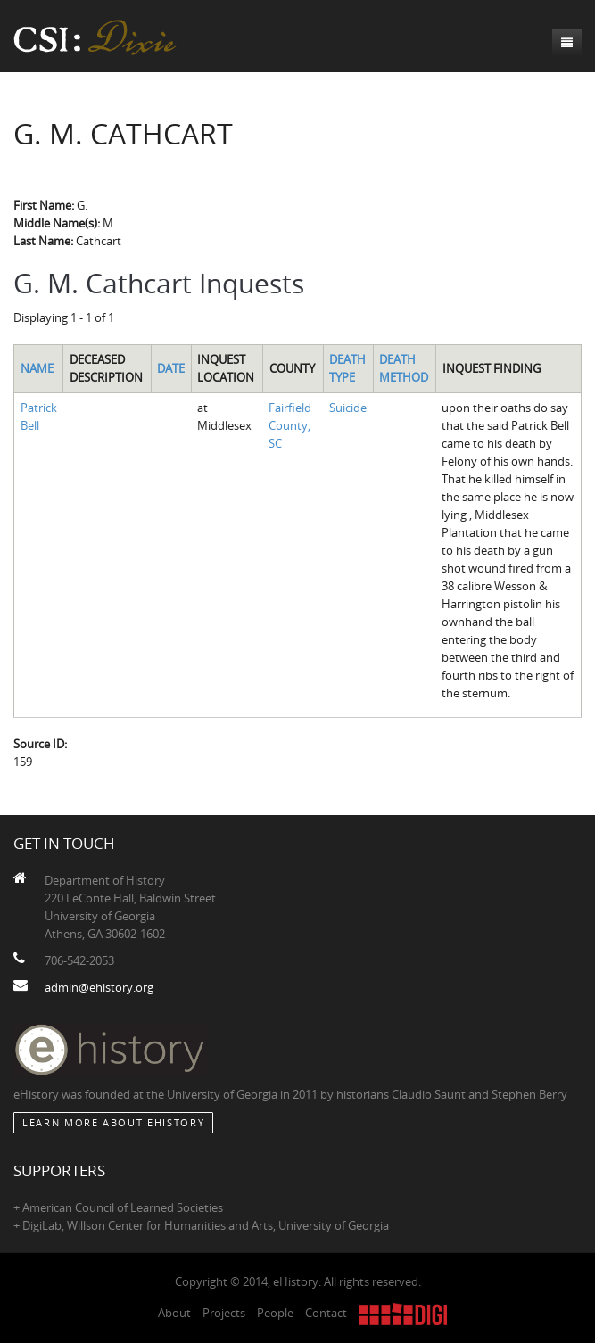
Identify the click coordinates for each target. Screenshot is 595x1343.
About (174, 1313)
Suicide (348, 408)
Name (37, 368)
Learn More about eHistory (113, 1122)
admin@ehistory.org (99, 987)
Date (171, 368)
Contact (326, 1313)
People (275, 1313)
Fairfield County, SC (290, 425)
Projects (223, 1313)
